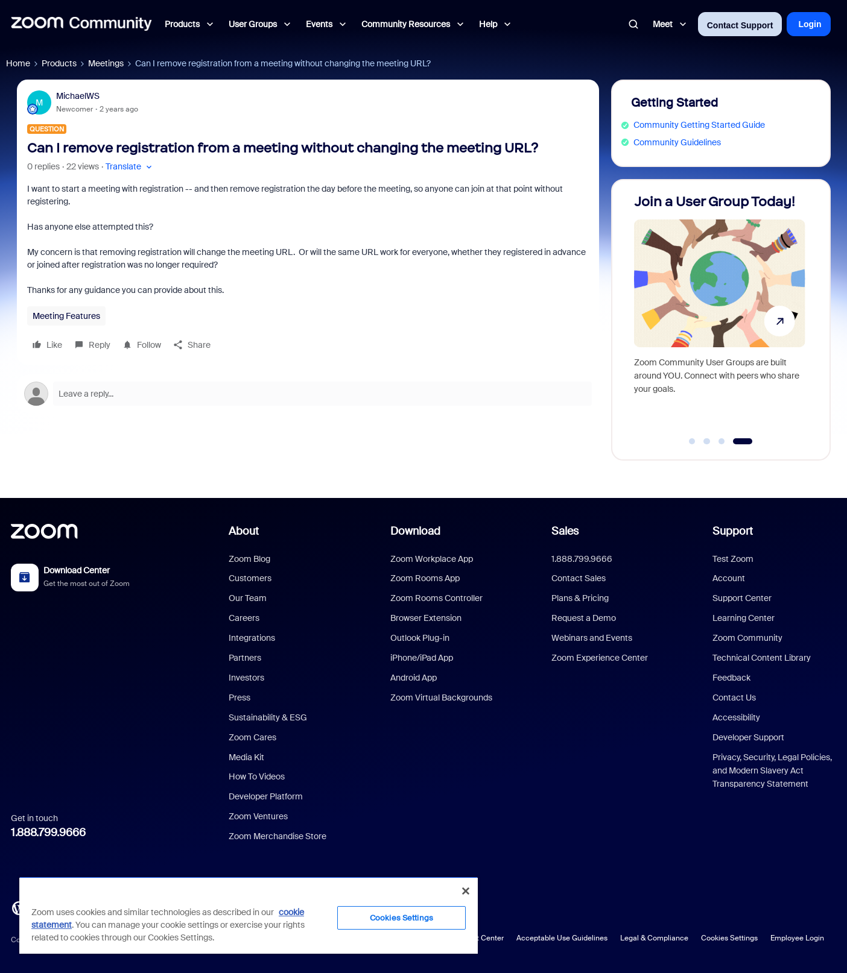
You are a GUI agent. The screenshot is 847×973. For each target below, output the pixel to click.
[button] (130, 166)
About (244, 531)
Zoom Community (747, 637)
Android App (413, 677)
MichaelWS (78, 95)
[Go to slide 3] (721, 441)
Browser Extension (426, 617)
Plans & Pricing (580, 598)
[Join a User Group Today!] (719, 314)
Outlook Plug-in (419, 637)
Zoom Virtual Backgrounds (441, 697)
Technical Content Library (761, 657)
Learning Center (743, 617)
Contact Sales (578, 578)
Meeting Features (66, 315)
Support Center (742, 598)
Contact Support (740, 25)
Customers (250, 578)
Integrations (252, 637)
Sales (565, 531)
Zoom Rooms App (425, 578)
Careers (244, 617)
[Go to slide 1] (692, 441)
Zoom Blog (249, 558)
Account (728, 578)
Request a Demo (583, 617)
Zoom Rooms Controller (436, 598)
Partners (245, 657)
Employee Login (797, 938)
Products (59, 63)
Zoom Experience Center (599, 657)
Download (415, 531)
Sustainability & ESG (268, 717)
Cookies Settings (729, 938)
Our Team (248, 598)
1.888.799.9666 (48, 832)
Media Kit (246, 757)
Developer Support (748, 737)
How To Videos (257, 776)
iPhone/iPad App (421, 657)
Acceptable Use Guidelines (561, 938)
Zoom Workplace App (431, 558)
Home (18, 63)
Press (239, 697)
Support (732, 531)
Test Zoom (732, 558)
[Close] (465, 891)
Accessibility (736, 717)
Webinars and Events (591, 637)
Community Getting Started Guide (699, 124)
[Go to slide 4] (743, 441)
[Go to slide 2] (707, 441)
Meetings (106, 63)
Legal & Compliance (654, 938)
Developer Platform (266, 796)
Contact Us (734, 697)
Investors (246, 677)
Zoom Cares (252, 737)
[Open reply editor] (308, 393)
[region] (248, 915)
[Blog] (19, 907)
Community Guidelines (677, 142)
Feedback (731, 677)
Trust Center (483, 938)
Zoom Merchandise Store (277, 836)
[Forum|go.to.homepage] (81, 24)
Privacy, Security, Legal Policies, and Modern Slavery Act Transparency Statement (772, 771)
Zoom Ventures (258, 816)
